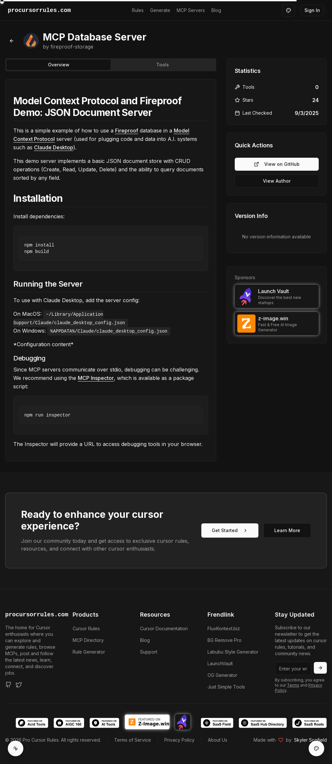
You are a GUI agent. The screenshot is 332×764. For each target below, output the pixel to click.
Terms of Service (132, 740)
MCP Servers (191, 10)
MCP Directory (88, 640)
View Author (276, 181)
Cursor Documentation (164, 628)
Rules (138, 10)
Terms (293, 685)
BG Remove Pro (225, 640)
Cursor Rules (86, 628)
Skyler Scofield (310, 740)
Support (148, 652)
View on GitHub (277, 164)
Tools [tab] (162, 64)
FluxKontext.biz (224, 628)
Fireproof (126, 130)
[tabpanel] (110, 270)
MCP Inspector (96, 378)
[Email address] (293, 668)
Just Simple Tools (226, 687)
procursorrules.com (31, 614)
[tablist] (110, 64)
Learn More (287, 530)
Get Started (230, 530)
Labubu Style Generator (233, 652)
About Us (217, 740)
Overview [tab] (58, 64)
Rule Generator (89, 652)
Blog (216, 10)
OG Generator (222, 675)
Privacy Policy (179, 740)
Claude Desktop (53, 147)
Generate (160, 10)
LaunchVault (220, 663)
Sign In (312, 10)
